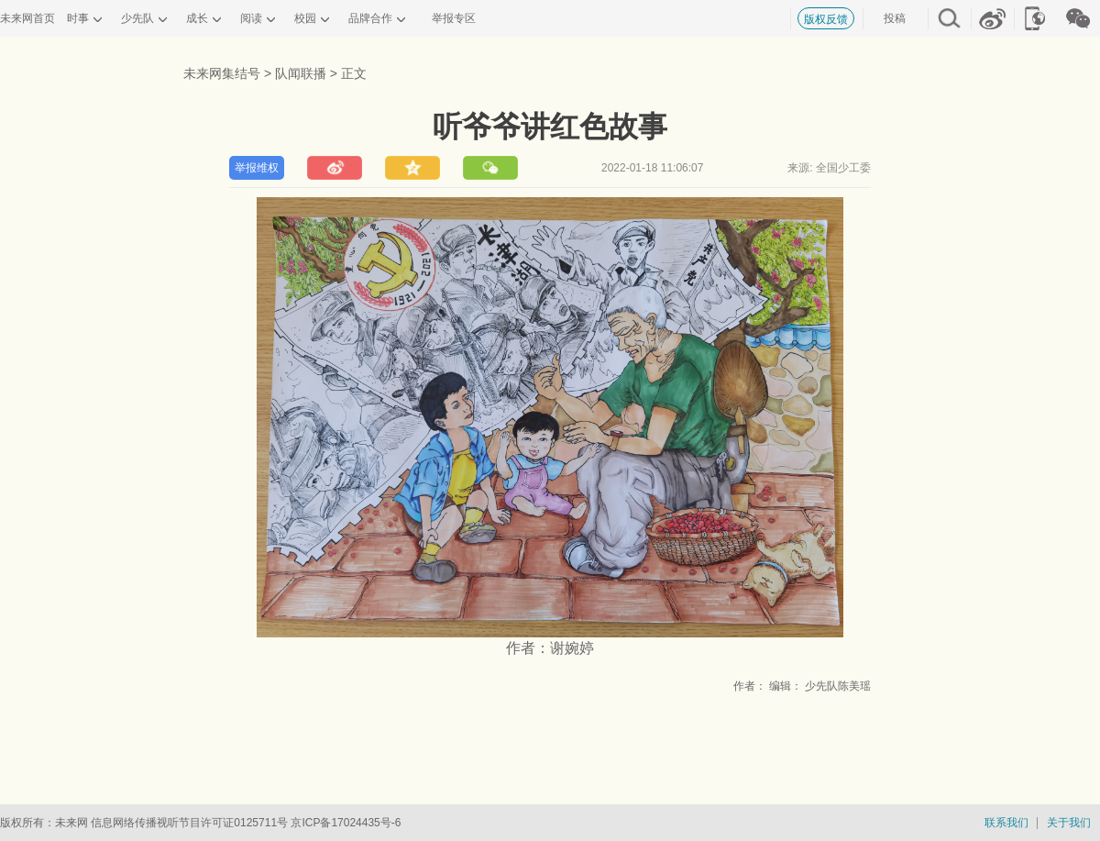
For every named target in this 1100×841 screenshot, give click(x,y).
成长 (197, 18)
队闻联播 (300, 73)
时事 (78, 18)
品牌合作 (370, 18)
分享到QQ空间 (412, 168)
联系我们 (1006, 822)
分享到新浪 (334, 168)
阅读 (251, 18)
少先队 (137, 18)
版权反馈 (826, 19)
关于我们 (1069, 822)
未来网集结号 (221, 73)
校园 (305, 18)
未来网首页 (27, 18)
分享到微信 (490, 168)
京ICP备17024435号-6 (346, 822)
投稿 (895, 18)
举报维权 (257, 167)
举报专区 (454, 18)
